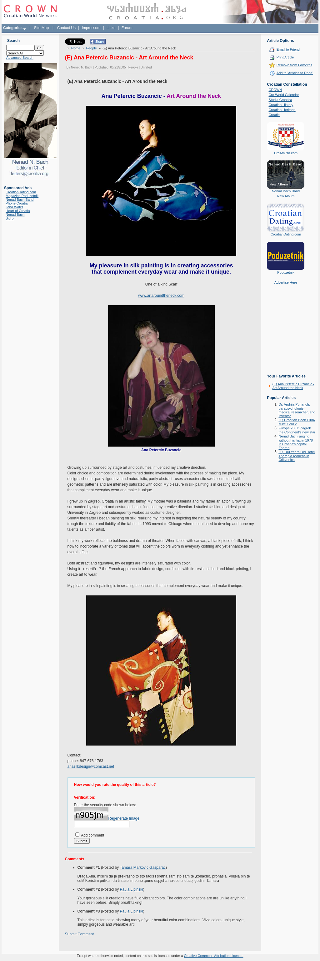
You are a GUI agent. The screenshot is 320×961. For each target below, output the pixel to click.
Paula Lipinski (131, 889)
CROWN (275, 90)
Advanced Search (19, 57)
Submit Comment (79, 934)
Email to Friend (288, 49)
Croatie (273, 115)
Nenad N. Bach (81, 67)
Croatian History (280, 105)
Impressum (91, 28)
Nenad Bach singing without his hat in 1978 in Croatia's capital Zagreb (295, 442)
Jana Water (14, 207)
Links (111, 28)
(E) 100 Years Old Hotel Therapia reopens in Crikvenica (296, 456)
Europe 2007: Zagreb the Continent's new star (296, 430)
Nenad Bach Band (19, 199)
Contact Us (66, 28)
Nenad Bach (15, 214)
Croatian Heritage (281, 110)
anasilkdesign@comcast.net (91, 766)
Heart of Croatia (18, 211)
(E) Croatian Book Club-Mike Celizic (296, 422)
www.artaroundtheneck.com (161, 295)
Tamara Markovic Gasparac (143, 867)
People (91, 48)
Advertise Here (285, 282)
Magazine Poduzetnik (22, 196)
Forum (127, 28)
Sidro (10, 218)
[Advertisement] (285, 333)
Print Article (285, 57)
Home (75, 48)
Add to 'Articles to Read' (295, 73)
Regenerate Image (123, 818)
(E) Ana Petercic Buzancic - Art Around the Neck (293, 386)
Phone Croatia (17, 203)
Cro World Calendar (283, 95)
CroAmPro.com (286, 153)
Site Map (41, 28)
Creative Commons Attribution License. (213, 955)
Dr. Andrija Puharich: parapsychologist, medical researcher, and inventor (296, 410)
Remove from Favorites (294, 65)
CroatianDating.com (21, 192)
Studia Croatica (280, 100)
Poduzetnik (285, 272)
